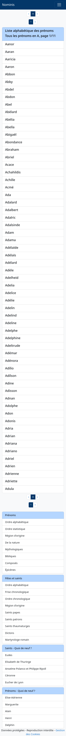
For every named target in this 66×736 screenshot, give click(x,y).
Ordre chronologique (17, 598)
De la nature (12, 542)
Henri (8, 718)
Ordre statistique (15, 529)
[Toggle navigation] (59, 4)
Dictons (9, 633)
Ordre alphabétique (17, 522)
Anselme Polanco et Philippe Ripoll (25, 668)
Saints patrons (13, 619)
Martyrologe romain (17, 639)
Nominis (8, 4)
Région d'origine (14, 535)
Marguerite (11, 704)
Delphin (9, 725)
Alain (8, 711)
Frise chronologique (17, 592)
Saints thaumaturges (17, 626)
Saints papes (12, 612)
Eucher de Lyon (14, 682)
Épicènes (10, 569)
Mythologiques (14, 549)
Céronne (10, 675)
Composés (11, 563)
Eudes (8, 655)
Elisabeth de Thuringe (18, 661)
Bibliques (10, 556)
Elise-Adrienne (13, 697)
